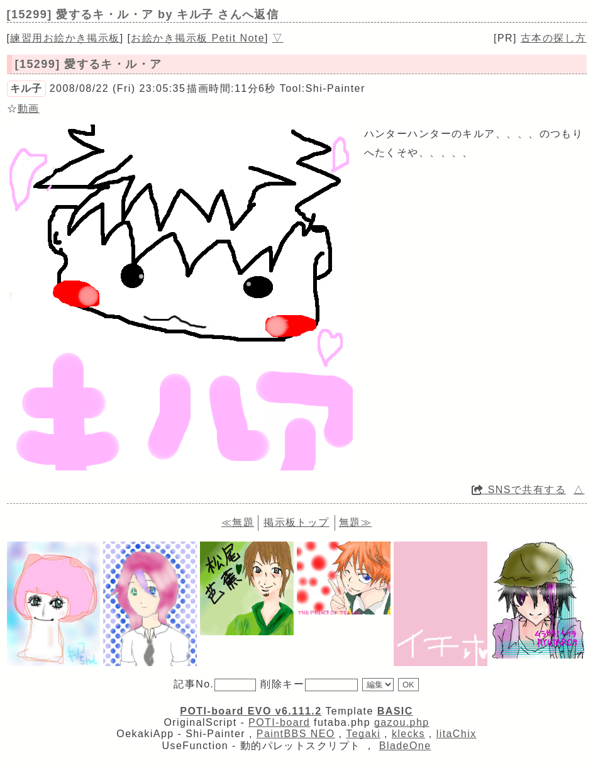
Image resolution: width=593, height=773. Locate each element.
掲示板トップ (296, 522)
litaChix (456, 733)
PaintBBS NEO (296, 733)
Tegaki (363, 733)
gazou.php (402, 722)
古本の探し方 (554, 38)
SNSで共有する (519, 489)
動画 (29, 108)
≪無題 (237, 522)
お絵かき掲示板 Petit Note (198, 38)
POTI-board (279, 722)
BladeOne (405, 745)
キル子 (26, 88)
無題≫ (355, 522)
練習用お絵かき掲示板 (64, 38)
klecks (408, 733)
